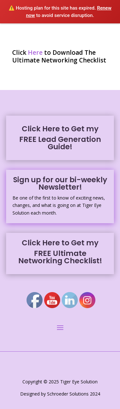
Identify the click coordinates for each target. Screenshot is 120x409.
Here (35, 52)
